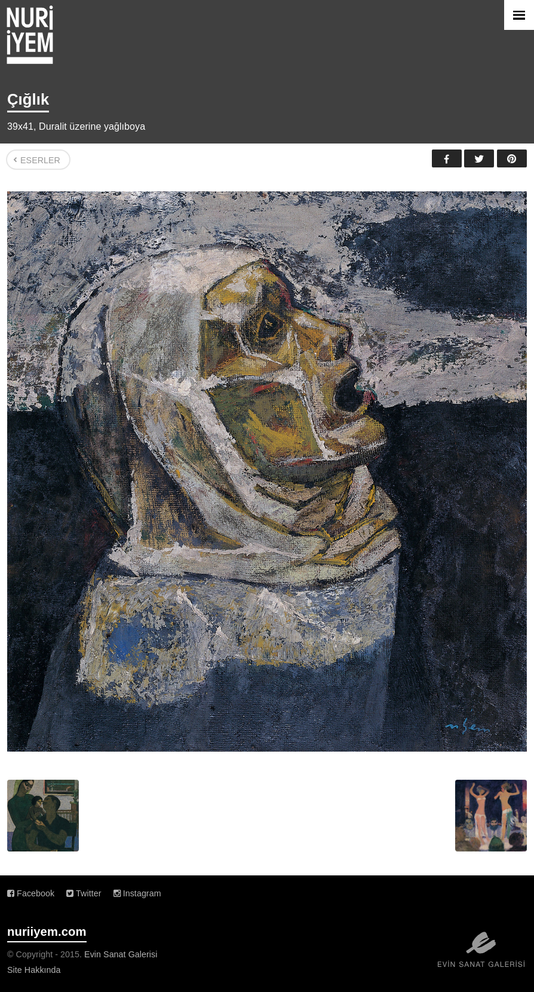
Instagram (137, 893)
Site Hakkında (34, 970)
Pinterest (512, 158)
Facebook (447, 158)
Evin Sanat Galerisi (120, 954)
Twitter (479, 158)
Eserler (40, 160)
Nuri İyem (30, 34)
